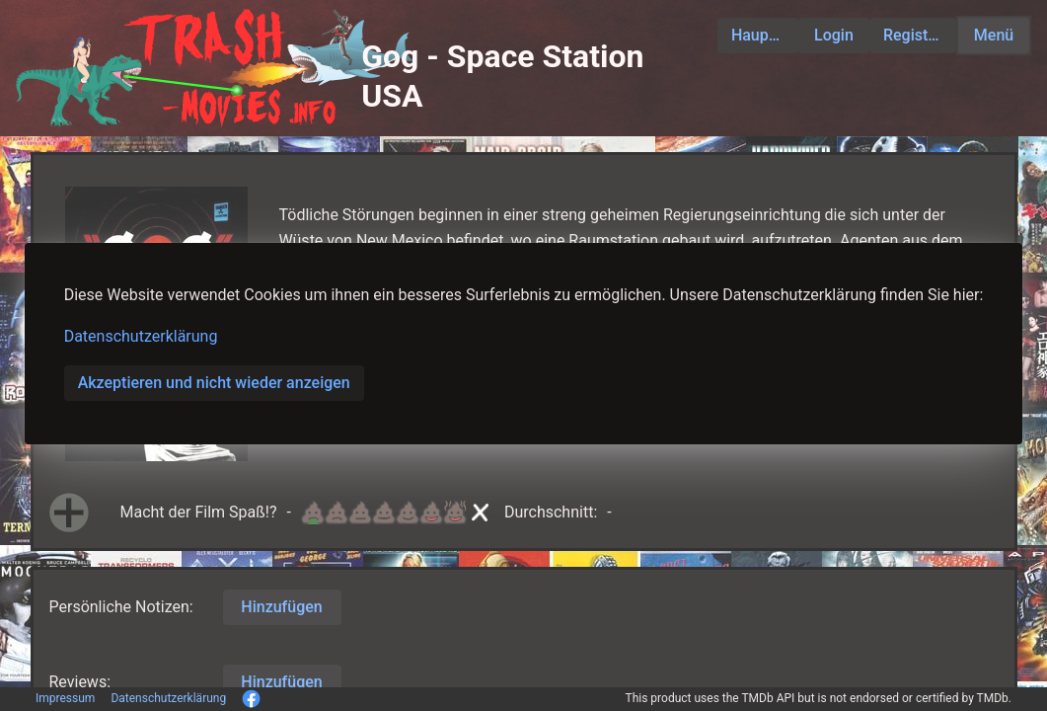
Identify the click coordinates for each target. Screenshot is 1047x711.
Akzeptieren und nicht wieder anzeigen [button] (214, 382)
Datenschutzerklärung (141, 336)
